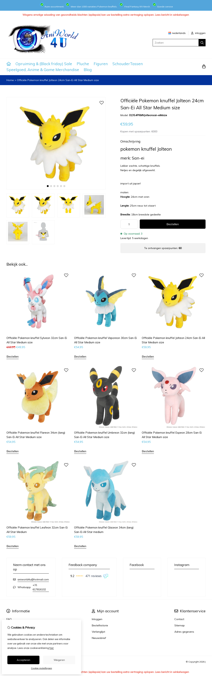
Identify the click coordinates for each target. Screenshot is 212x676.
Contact (179, 619)
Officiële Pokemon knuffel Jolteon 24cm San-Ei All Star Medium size (58, 80)
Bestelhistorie (100, 625)
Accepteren (23, 659)
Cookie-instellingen (41, 668)
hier (51, 647)
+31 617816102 (39, 587)
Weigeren (59, 659)
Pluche (83, 63)
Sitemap (179, 625)
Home (10, 80)
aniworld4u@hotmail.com (33, 579)
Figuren (101, 63)
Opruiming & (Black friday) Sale (43, 63)
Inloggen (97, 619)
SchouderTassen (127, 63)
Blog (88, 69)
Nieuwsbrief (99, 638)
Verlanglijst (98, 631)
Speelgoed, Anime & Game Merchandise (42, 69)
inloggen (198, 33)
